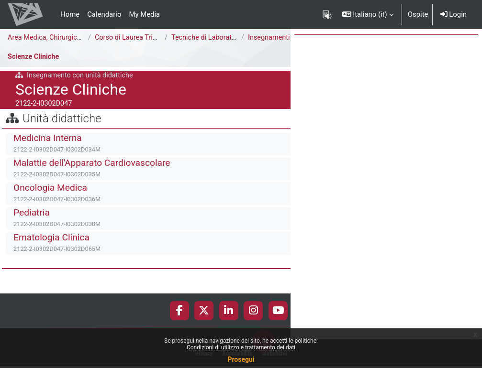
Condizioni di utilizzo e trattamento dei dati (241, 347)
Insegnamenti (39, 48)
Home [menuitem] (69, 14)
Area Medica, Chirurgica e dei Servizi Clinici (76, 37)
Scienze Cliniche (34, 67)
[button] (368, 14)
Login (453, 14)
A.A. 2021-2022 (96, 48)
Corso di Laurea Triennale (135, 37)
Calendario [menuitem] (104, 14)
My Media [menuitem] (144, 14)
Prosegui (240, 359)
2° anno (144, 48)
